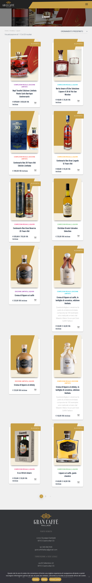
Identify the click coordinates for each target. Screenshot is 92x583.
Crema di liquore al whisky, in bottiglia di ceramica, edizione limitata (68, 390)
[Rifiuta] (89, 576)
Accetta (35, 579)
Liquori (75, 85)
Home (6, 31)
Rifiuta (44, 579)
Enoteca (12, 31)
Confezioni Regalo (21, 85)
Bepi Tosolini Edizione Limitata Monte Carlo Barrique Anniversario (24, 93)
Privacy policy (55, 579)
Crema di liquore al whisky (24, 385)
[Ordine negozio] (74, 32)
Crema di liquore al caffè (24, 295)
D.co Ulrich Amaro (24, 473)
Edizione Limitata (21, 291)
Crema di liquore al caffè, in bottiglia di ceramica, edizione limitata (68, 300)
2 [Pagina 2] (45, 496)
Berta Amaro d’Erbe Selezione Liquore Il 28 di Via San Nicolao (67, 91)
